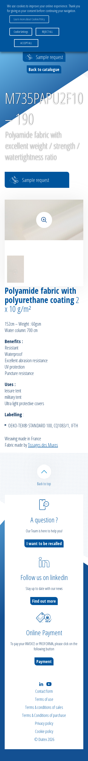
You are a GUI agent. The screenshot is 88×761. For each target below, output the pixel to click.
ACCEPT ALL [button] (26, 43)
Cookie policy (44, 731)
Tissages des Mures (43, 445)
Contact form (44, 691)
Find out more (44, 601)
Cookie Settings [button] (21, 31)
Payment (44, 661)
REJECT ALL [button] (47, 31)
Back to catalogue (44, 69)
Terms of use (44, 699)
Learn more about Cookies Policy (29, 19)
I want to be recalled (44, 543)
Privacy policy (44, 723)
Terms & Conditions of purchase (44, 715)
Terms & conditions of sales (44, 707)
